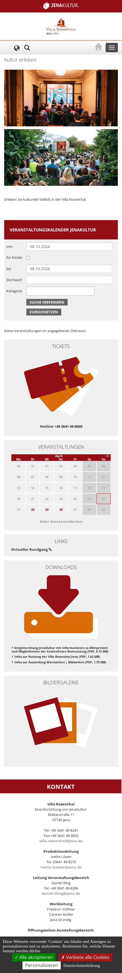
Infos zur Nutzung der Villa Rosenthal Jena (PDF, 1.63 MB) (57, 656)
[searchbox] (29, 291)
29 (47, 509)
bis (8, 268)
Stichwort (14, 279)
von (9, 246)
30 (61, 509)
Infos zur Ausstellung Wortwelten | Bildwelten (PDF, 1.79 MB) (60, 662)
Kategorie (14, 290)
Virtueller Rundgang (31, 549)
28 (32, 509)
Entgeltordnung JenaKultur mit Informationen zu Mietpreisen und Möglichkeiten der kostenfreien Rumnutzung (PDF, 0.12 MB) (60, 649)
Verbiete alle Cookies (85, 957)
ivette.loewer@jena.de (61, 867)
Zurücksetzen (44, 311)
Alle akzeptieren (34, 957)
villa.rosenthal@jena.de (61, 840)
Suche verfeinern (47, 302)
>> (107, 456)
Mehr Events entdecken (61, 521)
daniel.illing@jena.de (61, 893)
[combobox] (60, 291)
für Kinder (14, 257)
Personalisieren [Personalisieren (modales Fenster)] (41, 965)
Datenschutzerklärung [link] (81, 965)
